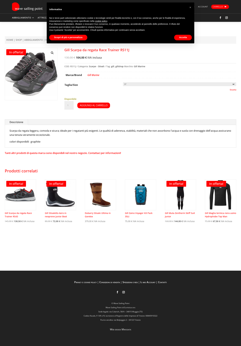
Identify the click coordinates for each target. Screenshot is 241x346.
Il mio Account (147, 282)
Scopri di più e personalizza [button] (68, 37)
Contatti (162, 282)
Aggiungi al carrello (94, 105)
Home (9, 39)
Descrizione (16, 122)
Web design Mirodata (120, 329)
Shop (19, 39)
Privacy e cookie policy (85, 282)
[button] (52, 53)
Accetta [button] (183, 37)
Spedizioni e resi (130, 282)
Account (203, 6)
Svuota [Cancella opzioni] (233, 89)
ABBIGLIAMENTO (21, 17)
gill (112, 66)
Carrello (218, 6)
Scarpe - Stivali (96, 66)
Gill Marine (139, 66)
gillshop (119, 66)
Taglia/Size (71, 85)
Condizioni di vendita (109, 282)
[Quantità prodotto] (69, 105)
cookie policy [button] (101, 21)
